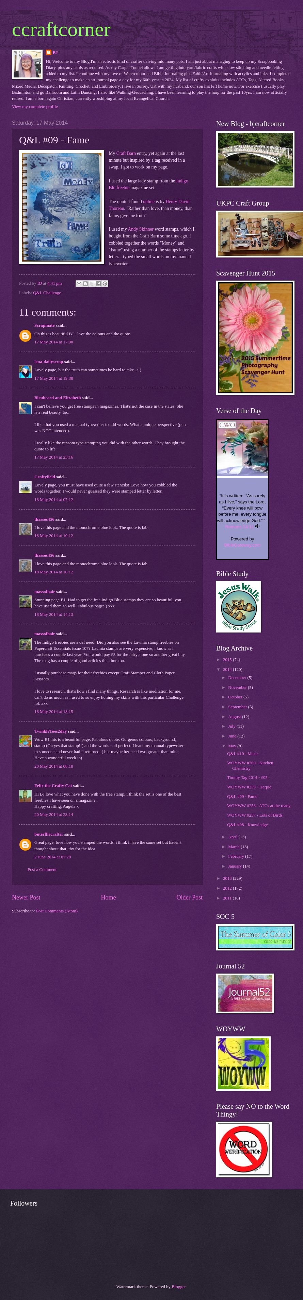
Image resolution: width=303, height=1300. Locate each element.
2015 (228, 659)
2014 (228, 669)
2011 (228, 898)
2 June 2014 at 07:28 (52, 857)
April (233, 837)
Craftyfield (44, 477)
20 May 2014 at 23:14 (53, 814)
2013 (228, 878)
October (235, 697)
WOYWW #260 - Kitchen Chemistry (250, 765)
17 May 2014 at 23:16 (53, 457)
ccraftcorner (61, 29)
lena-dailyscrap (48, 361)
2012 (228, 888)
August (235, 716)
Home (108, 897)
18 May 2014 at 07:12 (53, 499)
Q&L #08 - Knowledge (247, 824)
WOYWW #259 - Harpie (249, 787)
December (237, 677)
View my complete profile (35, 106)
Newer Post (26, 897)
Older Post (189, 897)
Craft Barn (126, 153)
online (149, 201)
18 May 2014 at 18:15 (53, 711)
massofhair (44, 591)
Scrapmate (44, 325)
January (235, 866)
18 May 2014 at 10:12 (53, 535)
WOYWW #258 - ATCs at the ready (258, 805)
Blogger (179, 1286)
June (232, 736)
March (234, 846)
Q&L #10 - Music (242, 753)
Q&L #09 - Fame (242, 796)
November (238, 687)
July (232, 726)
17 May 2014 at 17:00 (53, 342)
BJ (55, 52)
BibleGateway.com (242, 545)
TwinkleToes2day (50, 731)
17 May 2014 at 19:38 (53, 378)
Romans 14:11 (239, 526)
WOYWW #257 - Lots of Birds (254, 815)
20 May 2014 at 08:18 (53, 766)
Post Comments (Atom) (57, 911)
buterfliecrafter (48, 834)
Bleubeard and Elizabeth (57, 397)
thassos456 (44, 519)
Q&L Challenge (47, 292)
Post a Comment (42, 869)
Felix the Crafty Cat (53, 785)
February (236, 856)
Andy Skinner (140, 229)
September (238, 707)
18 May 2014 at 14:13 (53, 614)
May (232, 746)
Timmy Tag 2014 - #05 (247, 777)
